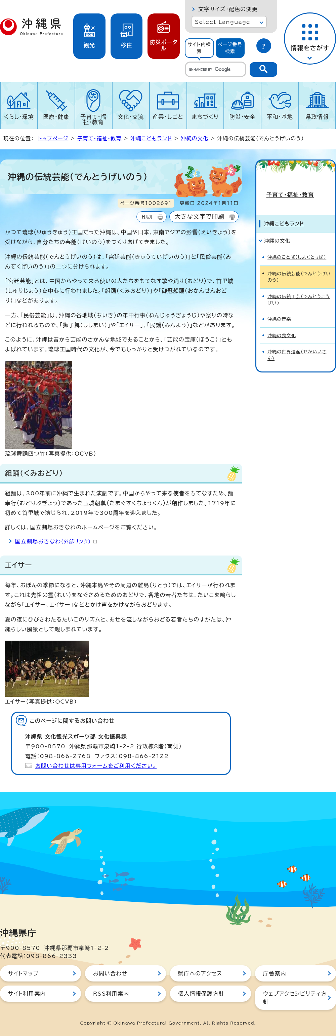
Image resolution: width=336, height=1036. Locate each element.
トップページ (53, 138)
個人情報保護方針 (201, 993)
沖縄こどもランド (151, 138)
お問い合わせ (110, 973)
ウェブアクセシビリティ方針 (295, 997)
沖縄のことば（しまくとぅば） (296, 239)
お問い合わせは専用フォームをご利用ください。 (96, 766)
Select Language (222, 22)
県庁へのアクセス (200, 973)
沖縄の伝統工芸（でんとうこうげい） (298, 281)
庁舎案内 (274, 973)
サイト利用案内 (27, 993)
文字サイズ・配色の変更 (228, 9)
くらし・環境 (19, 116)
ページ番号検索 (230, 48)
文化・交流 (131, 116)
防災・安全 (242, 116)
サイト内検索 (199, 48)
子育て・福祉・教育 (94, 119)
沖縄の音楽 (279, 301)
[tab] (199, 48)
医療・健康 (56, 116)
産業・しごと (168, 116)
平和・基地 (280, 116)
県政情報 (317, 116)
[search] (215, 69)
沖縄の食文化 (281, 318)
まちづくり (205, 116)
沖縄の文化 (194, 138)
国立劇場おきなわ (56, 541)
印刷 (147, 216)
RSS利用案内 (111, 993)
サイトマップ (23, 973)
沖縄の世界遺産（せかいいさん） (297, 337)
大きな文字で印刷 (199, 216)
